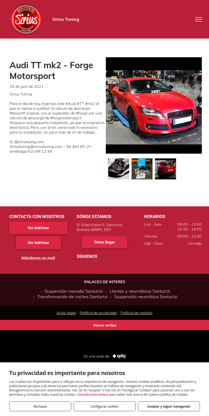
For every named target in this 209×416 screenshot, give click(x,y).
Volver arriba (104, 325)
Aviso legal (66, 312)
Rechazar (40, 406)
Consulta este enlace (92, 394)
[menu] (198, 19)
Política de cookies (137, 312)
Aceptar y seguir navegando (169, 406)
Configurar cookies (104, 406)
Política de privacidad (98, 312)
